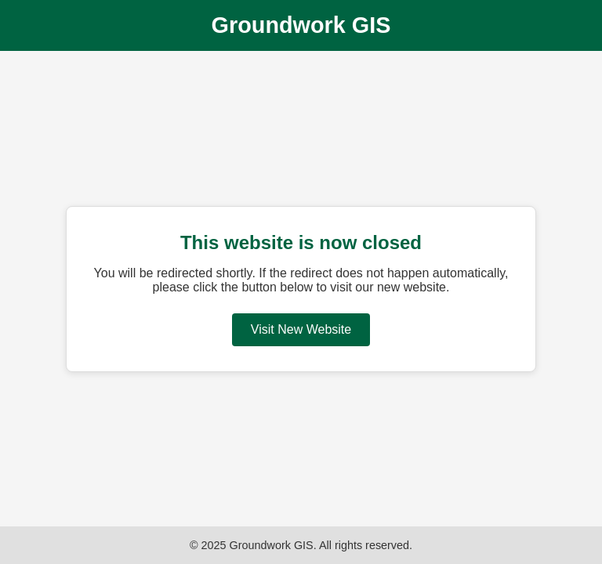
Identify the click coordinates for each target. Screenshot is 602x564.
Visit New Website (301, 329)
